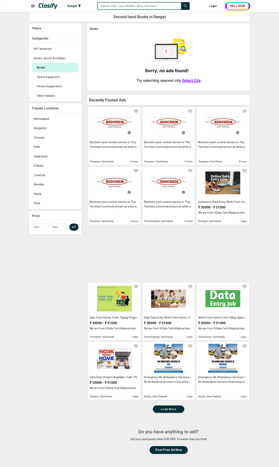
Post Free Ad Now (168, 450)
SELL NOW (237, 6)
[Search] (185, 6)
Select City (191, 80)
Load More (169, 409)
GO (74, 227)
